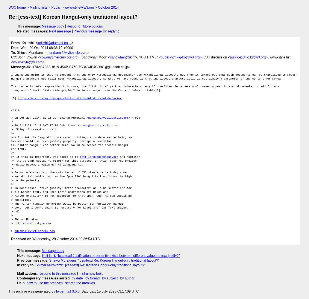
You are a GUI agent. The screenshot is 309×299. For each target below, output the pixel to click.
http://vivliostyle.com (33, 223)
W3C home (17, 7)
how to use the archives (45, 283)
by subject (110, 278)
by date (77, 278)
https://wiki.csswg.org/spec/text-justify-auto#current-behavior (70, 98)
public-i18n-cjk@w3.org (248, 57)
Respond (73, 26)
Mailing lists (38, 7)
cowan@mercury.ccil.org (58, 57)
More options (93, 26)
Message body (53, 26)
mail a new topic (91, 273)
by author (127, 278)
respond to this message (57, 273)
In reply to (111, 31)
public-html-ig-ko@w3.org (180, 57)
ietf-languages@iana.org (99, 157)
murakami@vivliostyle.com (67, 52)
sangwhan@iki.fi (122, 57)
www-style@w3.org (79, 7)
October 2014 (108, 7)
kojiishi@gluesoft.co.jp (54, 43)
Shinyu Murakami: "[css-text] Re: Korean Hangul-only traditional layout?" (104, 260)
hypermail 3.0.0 (67, 291)
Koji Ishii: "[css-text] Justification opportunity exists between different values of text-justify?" (111, 256)
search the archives (80, 283)
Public (56, 7)
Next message (60, 31)
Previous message (88, 31)
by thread (92, 278)
